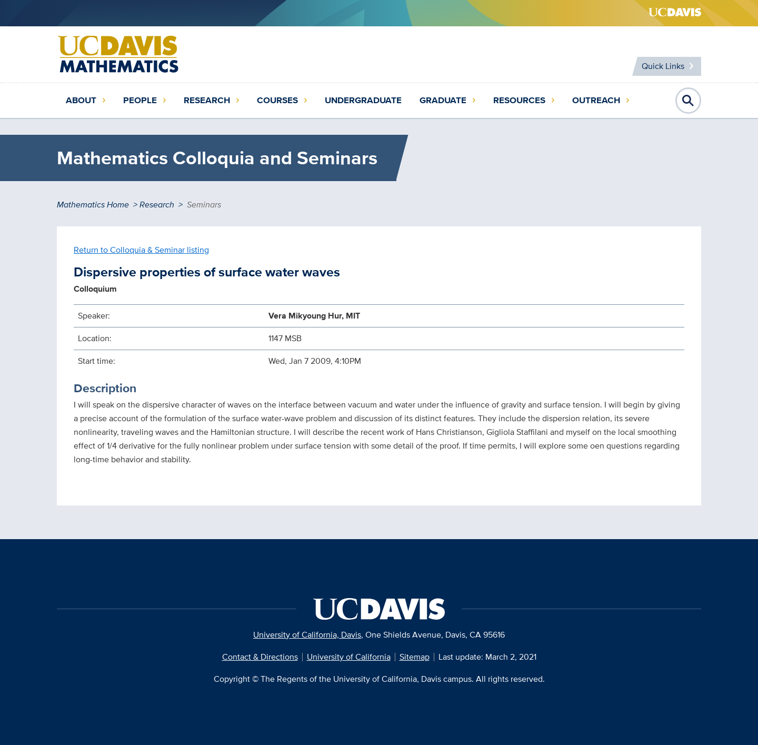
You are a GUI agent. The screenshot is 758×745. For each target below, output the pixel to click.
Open (688, 100)
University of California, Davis (307, 635)
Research (207, 100)
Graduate (443, 100)
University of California (349, 657)
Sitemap (415, 657)
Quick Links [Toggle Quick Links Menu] (663, 66)
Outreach (596, 100)
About (81, 100)
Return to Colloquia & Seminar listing (141, 250)
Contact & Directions (260, 657)
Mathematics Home (93, 204)
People (140, 100)
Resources (519, 100)
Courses (277, 100)
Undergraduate (363, 100)
